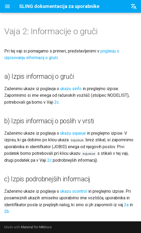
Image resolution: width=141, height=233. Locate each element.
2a (126, 204)
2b (6, 211)
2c (56, 102)
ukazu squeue (73, 133)
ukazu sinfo (71, 88)
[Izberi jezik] (133, 6)
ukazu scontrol (73, 191)
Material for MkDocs (36, 227)
